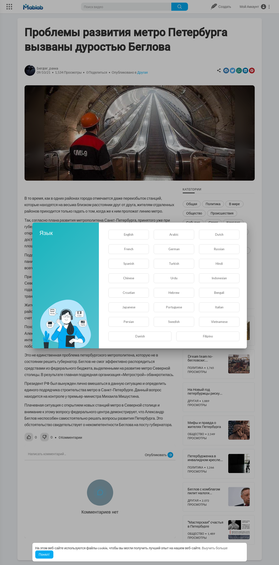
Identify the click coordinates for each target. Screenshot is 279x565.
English (128, 234)
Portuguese (174, 307)
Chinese (128, 278)
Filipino (208, 336)
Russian (219, 249)
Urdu (174, 278)
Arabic (173, 234)
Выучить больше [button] (215, 548)
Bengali (219, 293)
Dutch (219, 234)
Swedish (174, 322)
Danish (140, 336)
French (128, 249)
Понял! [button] (44, 554)
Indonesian (219, 278)
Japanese (128, 307)
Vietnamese (219, 322)
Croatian (129, 293)
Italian (219, 307)
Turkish (174, 263)
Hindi (219, 263)
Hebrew (173, 293)
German (174, 249)
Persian (129, 322)
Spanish (128, 263)
